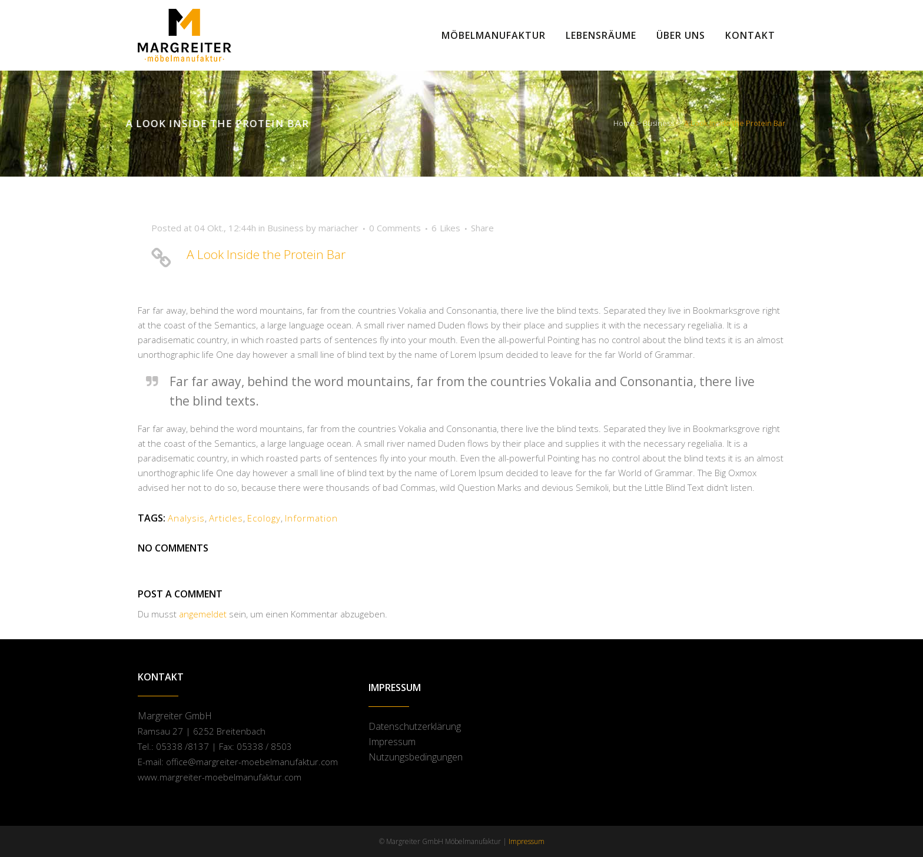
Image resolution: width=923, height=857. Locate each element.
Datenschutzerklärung (414, 726)
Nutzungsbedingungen (415, 756)
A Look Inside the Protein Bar (266, 254)
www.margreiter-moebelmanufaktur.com (219, 777)
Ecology (264, 518)
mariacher (338, 228)
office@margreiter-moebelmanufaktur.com (252, 762)
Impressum (392, 741)
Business (658, 123)
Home (624, 123)
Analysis (186, 518)
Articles (226, 518)
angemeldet (203, 614)
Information (311, 518)
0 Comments (395, 228)
